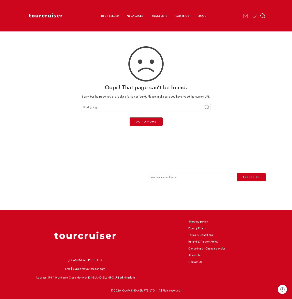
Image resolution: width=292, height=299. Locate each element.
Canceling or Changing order (206, 248)
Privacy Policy (197, 228)
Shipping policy (198, 221)
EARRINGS (182, 16)
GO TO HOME (146, 122)
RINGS (202, 16)
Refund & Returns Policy (203, 241)
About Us (194, 255)
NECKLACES (135, 16)
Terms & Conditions (200, 235)
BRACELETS (159, 16)
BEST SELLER (110, 16)
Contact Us (195, 262)
